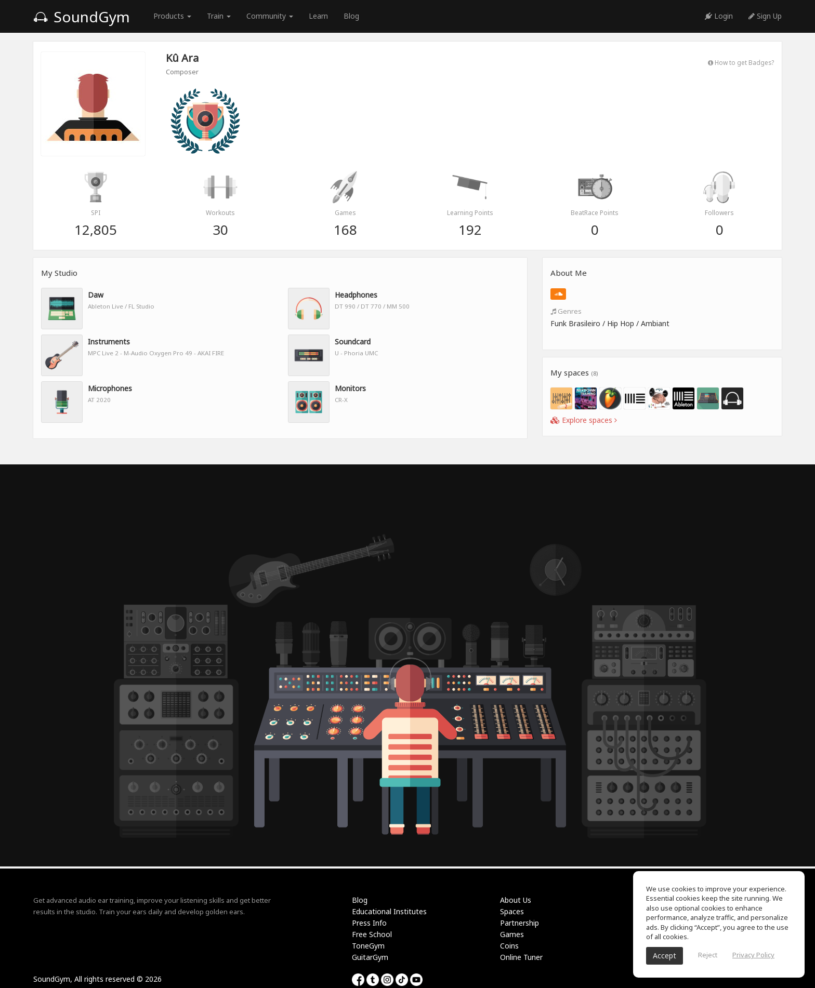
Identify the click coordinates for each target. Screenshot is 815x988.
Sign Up (765, 16)
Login (719, 16)
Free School (372, 934)
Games (512, 934)
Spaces (512, 911)
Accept (664, 955)
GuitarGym (370, 957)
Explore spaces (583, 420)
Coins (509, 946)
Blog (351, 16)
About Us (515, 900)
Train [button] (219, 16)
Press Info (369, 923)
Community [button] (269, 16)
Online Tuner (521, 957)
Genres (566, 311)
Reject (707, 954)
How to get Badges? (741, 62)
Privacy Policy (753, 954)
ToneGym (368, 946)
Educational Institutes (389, 911)
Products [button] (172, 16)
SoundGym (81, 16)
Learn (318, 16)
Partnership (519, 923)
